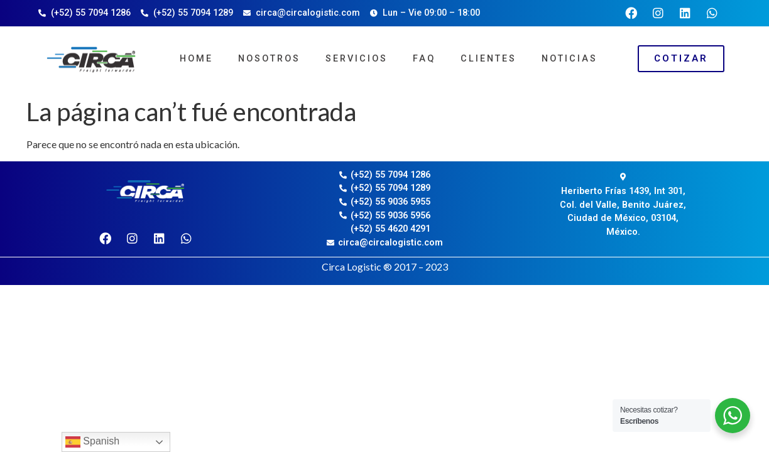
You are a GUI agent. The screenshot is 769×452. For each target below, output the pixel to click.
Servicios (356, 58)
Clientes (488, 58)
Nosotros (269, 58)
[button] (681, 58)
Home (196, 58)
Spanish (92, 441)
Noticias (569, 58)
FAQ (424, 58)
